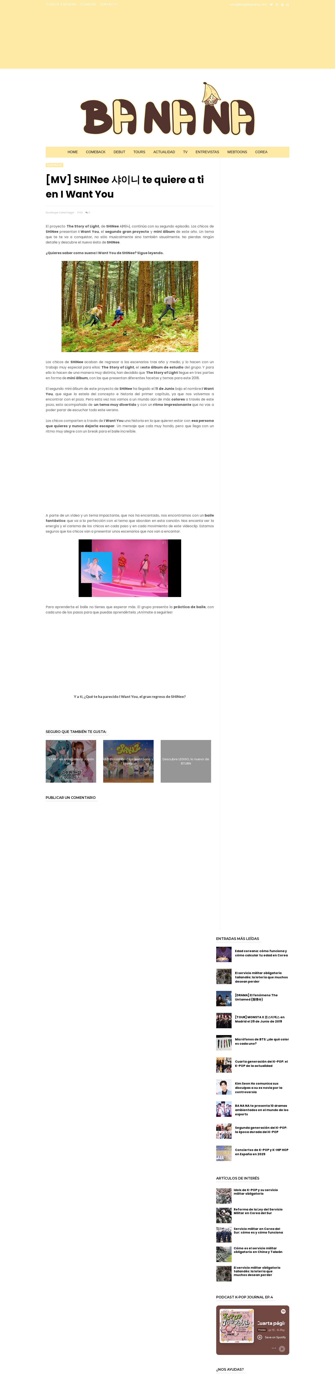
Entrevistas (207, 152)
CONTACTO (108, 4)
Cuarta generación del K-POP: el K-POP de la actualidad (261, 1063)
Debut (119, 152)
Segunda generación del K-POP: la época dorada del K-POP (261, 1130)
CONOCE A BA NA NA (61, 4)
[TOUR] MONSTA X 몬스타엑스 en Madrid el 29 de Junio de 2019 (260, 1019)
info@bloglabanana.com (248, 4)
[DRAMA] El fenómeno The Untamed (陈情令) (256, 997)
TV (185, 152)
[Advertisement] (83, 39)
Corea (261, 152)
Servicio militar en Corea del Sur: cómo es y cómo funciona (258, 1231)
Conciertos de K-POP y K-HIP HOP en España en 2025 (261, 1152)
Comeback (96, 152)
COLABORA (88, 4)
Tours (139, 152)
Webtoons (237, 152)
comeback (54, 165)
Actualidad (164, 152)
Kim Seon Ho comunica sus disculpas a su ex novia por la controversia (258, 1087)
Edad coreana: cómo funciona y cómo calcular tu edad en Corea (261, 953)
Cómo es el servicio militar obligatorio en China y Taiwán (258, 1250)
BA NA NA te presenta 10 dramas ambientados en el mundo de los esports (261, 1110)
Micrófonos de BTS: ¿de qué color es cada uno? (262, 1041)
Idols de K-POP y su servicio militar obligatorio (256, 1192)
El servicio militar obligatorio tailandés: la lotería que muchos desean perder (261, 977)
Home (73, 152)
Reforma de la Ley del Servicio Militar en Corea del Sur (258, 1211)
